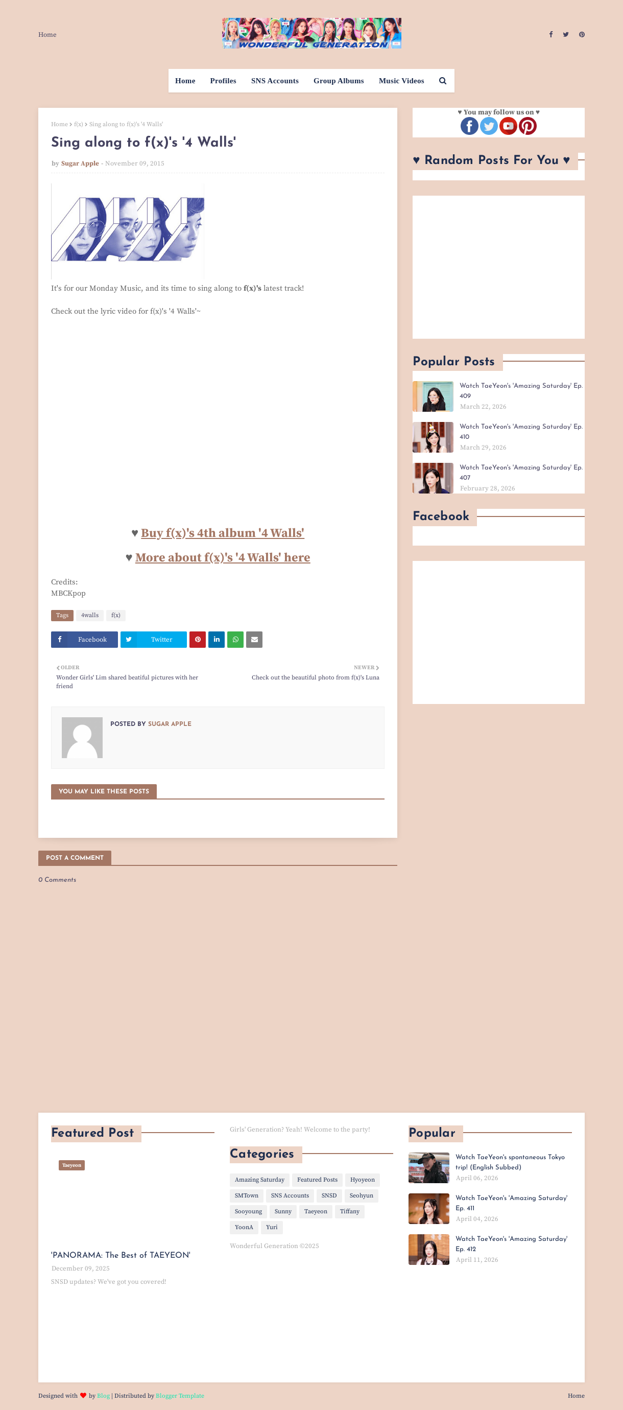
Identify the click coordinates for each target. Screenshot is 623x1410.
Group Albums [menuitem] (339, 81)
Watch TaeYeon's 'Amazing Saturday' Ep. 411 (511, 1203)
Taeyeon (315, 1211)
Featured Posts (317, 1180)
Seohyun (361, 1196)
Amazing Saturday (259, 1180)
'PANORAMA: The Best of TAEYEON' (120, 1256)
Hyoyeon (362, 1180)
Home (47, 35)
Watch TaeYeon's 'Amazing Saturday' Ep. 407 (521, 472)
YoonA (244, 1227)
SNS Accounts (290, 1196)
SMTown (246, 1196)
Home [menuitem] (185, 81)
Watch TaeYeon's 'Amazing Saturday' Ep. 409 (521, 391)
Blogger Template (180, 1396)
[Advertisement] (499, 267)
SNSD (329, 1196)
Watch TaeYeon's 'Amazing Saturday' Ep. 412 (511, 1244)
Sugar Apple (80, 163)
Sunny (283, 1211)
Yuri (272, 1227)
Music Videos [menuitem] (401, 81)
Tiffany (350, 1211)
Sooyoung (248, 1211)
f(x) (78, 124)
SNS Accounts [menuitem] (275, 81)
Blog (103, 1396)
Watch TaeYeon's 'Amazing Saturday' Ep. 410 (521, 432)
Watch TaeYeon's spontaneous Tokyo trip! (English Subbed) (510, 1162)
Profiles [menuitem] (223, 81)
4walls (90, 615)
